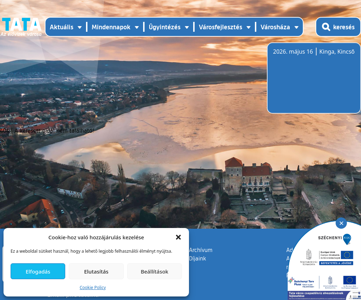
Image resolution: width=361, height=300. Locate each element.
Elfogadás (38, 271)
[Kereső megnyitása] (338, 27)
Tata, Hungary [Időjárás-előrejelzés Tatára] (312, 82)
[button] (178, 237)
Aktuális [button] (61, 27)
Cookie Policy (93, 287)
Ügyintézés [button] (164, 27)
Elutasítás (96, 271)
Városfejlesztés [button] (220, 27)
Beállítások (154, 271)
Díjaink (197, 258)
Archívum (201, 249)
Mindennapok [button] (111, 27)
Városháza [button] (275, 27)
